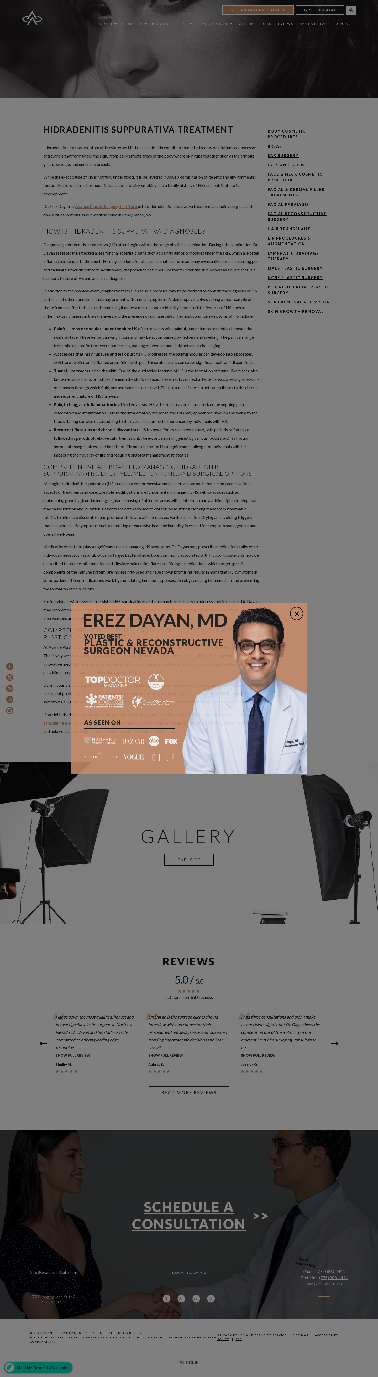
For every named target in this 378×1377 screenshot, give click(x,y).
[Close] (296, 613)
